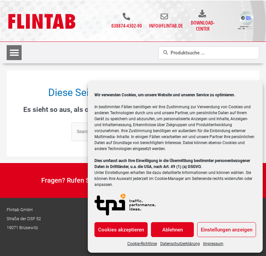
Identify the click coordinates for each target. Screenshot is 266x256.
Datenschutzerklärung (180, 243)
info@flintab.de (166, 26)
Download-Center (202, 26)
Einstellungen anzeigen (226, 230)
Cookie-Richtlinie (142, 243)
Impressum (213, 243)
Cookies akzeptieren (121, 230)
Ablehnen (172, 230)
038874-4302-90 (126, 26)
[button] (14, 52)
